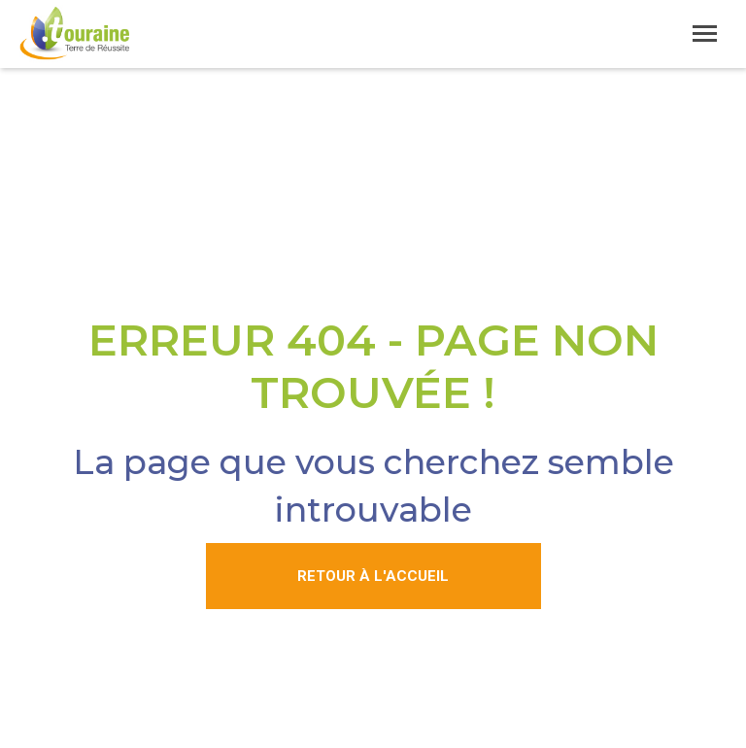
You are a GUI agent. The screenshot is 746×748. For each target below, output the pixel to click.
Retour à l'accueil (373, 576)
